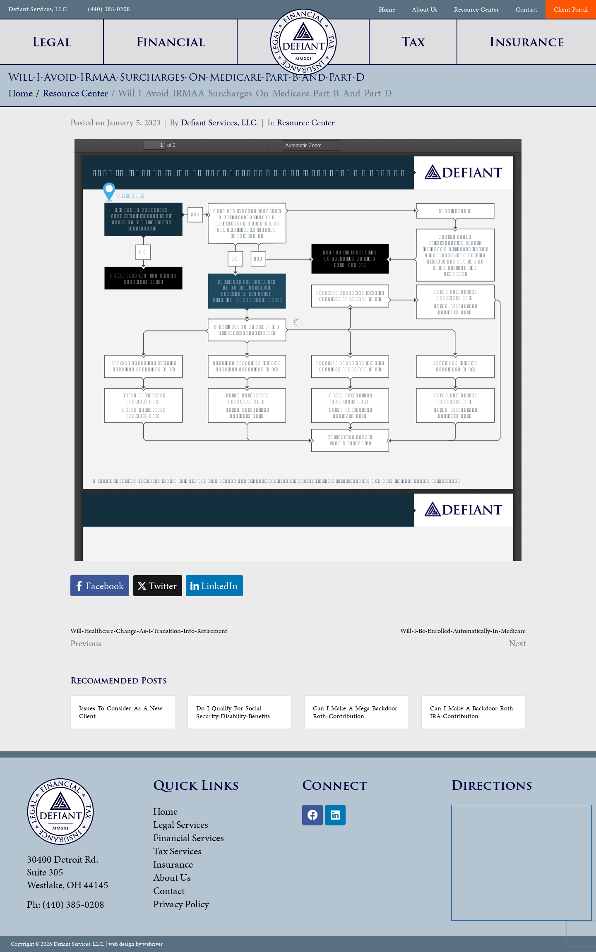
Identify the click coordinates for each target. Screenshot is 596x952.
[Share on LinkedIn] (214, 585)
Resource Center (476, 9)
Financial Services (188, 837)
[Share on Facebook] (99, 585)
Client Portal (571, 9)
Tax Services (177, 851)
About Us (424, 9)
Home (387, 9)
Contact (526, 9)
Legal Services (180, 824)
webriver (152, 944)
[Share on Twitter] (157, 585)
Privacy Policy (181, 904)
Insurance (173, 864)
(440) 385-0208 (109, 9)
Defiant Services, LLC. (219, 122)
